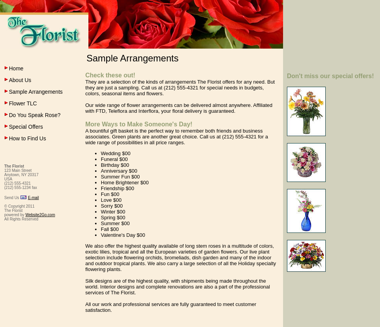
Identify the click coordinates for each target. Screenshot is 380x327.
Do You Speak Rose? (34, 115)
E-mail (33, 198)
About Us (20, 80)
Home (16, 68)
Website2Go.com (40, 215)
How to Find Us (27, 138)
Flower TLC (23, 103)
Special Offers (26, 127)
